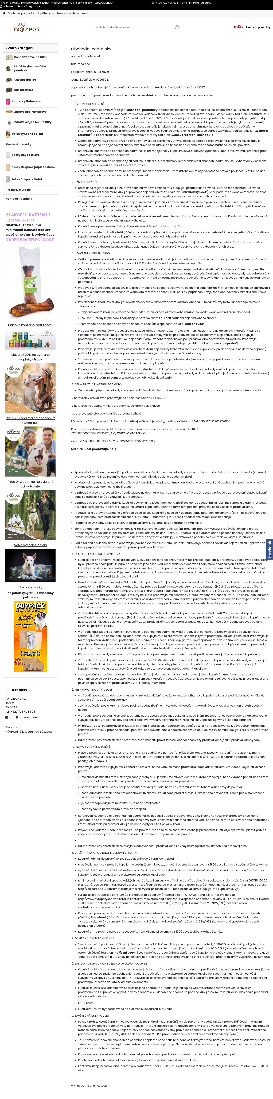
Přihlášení (9, 6)
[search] (177, 28)
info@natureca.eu (200, 3)
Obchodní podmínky (21, 13)
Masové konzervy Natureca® (30, 325)
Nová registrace (30, 6)
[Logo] (26, 27)
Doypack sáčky (30, 587)
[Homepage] (4, 13)
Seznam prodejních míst (72, 13)
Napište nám (45, 13)
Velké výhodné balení (30, 545)
